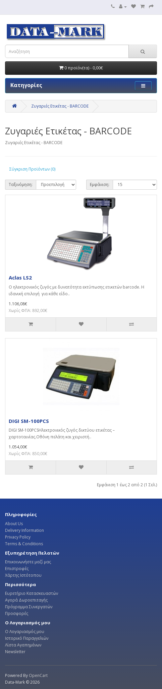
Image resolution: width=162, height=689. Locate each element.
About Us (14, 523)
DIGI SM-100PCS (29, 421)
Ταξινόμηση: (21, 184)
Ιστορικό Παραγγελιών (26, 638)
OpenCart (38, 675)
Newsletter (15, 651)
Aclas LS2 (20, 277)
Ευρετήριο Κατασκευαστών (31, 593)
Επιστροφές (17, 568)
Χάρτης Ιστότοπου (23, 575)
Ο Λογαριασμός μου (24, 631)
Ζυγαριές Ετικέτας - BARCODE (60, 106)
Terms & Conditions (24, 544)
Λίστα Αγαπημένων (23, 645)
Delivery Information (24, 530)
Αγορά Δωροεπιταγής (26, 600)
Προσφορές (16, 613)
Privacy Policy (18, 537)
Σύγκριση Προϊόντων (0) (32, 169)
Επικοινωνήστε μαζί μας (28, 562)
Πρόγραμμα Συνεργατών (28, 607)
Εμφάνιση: (99, 184)
